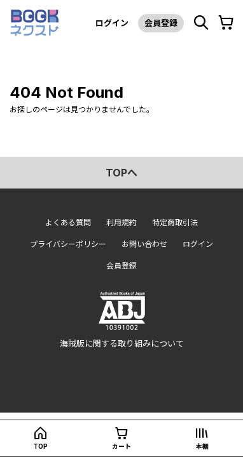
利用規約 (121, 222)
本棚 (202, 446)
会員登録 (160, 23)
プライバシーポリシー (68, 244)
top (40, 446)
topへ (121, 172)
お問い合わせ (144, 244)
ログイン (111, 23)
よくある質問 (68, 222)
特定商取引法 (175, 222)
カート (121, 446)
